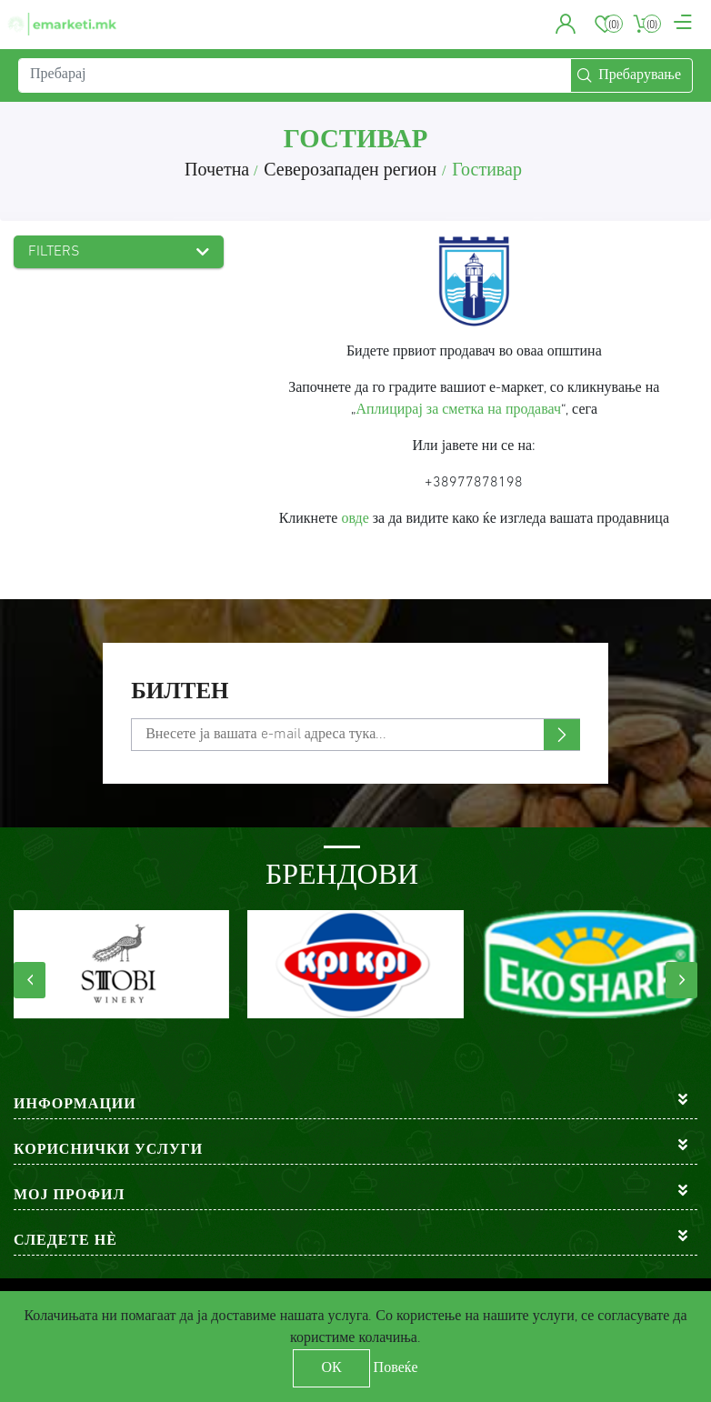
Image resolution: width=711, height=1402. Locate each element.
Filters (54, 252)
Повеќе (396, 1368)
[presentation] (29, 980)
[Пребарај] (294, 82)
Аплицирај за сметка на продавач (459, 410)
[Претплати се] (355, 734)
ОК (331, 1368)
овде (354, 519)
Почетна (217, 171)
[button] (566, 27)
